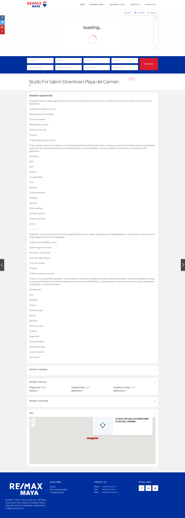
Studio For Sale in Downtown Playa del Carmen (111, 420)
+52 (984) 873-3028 (109, 487)
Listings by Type (117, 4)
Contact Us (150, 4)
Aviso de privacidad (58, 489)
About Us (134, 4)
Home (82, 4)
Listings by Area (96, 4)
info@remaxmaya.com (110, 492)
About (52, 486)
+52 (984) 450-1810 (109, 489)
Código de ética (57, 492)
